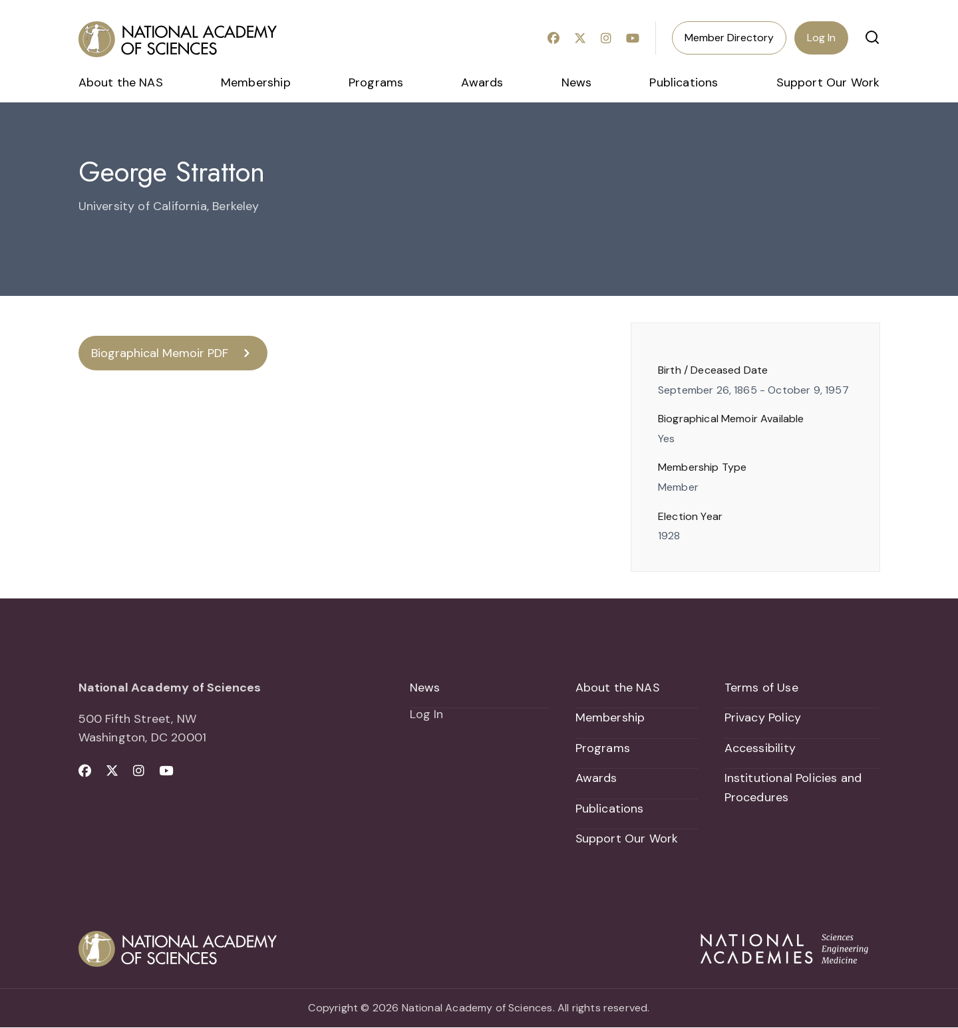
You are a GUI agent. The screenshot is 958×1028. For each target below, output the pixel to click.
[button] (872, 37)
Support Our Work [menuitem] (828, 82)
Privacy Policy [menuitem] (763, 718)
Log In (821, 38)
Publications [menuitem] (683, 82)
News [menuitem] (576, 82)
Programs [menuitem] (376, 82)
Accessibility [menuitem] (760, 748)
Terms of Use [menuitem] (761, 688)
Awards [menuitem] (482, 82)
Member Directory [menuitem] (729, 38)
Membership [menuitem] (256, 82)
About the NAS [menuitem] (121, 82)
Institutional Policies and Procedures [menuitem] (793, 788)
